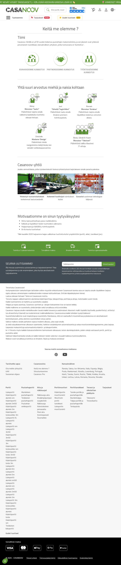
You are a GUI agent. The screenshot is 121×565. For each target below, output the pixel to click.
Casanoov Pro (39, 374)
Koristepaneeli (43, 414)
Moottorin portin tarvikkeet (58, 400)
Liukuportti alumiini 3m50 (11, 490)
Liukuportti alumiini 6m (10, 467)
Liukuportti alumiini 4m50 (11, 479)
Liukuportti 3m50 (10, 430)
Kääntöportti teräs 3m (11, 462)
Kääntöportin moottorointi (59, 393)
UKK (7, 371)
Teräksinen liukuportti (10, 527)
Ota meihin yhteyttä (14, 368)
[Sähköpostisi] (82, 264)
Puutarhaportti (27, 387)
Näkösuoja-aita (43, 395)
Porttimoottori (60, 387)
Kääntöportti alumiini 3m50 (11, 402)
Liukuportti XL (11, 417)
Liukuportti (10, 392)
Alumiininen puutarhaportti (27, 393)
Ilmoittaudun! (108, 264)
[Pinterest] (56, 354)
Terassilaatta (92, 400)
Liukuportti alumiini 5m (10, 473)
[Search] (57, 10)
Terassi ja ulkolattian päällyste (91, 390)
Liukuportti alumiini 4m (10, 484)
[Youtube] (64, 354)
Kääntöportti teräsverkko (11, 504)
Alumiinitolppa (75, 397)
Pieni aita (41, 412)
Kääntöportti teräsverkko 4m (12, 447)
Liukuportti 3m (11, 500)
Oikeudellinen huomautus (67, 557)
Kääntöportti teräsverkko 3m (12, 413)
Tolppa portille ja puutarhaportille (76, 402)
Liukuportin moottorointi (59, 408)
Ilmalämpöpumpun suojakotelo (44, 399)
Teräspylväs (75, 406)
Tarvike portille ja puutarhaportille (77, 393)
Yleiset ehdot (31, 557)
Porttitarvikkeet (77, 387)
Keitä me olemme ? (41, 368)
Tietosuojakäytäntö (47, 557)
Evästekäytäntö (86, 557)
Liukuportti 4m (11, 426)
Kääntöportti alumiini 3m (11, 408)
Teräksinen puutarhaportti (27, 399)
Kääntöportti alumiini (11, 510)
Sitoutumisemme (41, 371)
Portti (8, 387)
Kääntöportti (11, 457)
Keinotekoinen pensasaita (43, 408)
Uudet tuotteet (12, 533)
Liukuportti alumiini (10, 422)
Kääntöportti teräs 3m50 (11, 453)
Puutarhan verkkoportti (26, 405)
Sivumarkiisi (41, 417)
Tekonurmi (91, 397)
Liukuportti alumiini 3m (10, 496)
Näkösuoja (41, 403)
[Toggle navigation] (14, 17)
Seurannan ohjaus (13, 374)
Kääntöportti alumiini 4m (11, 396)
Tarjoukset (107, 387)
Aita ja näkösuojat (42, 389)
